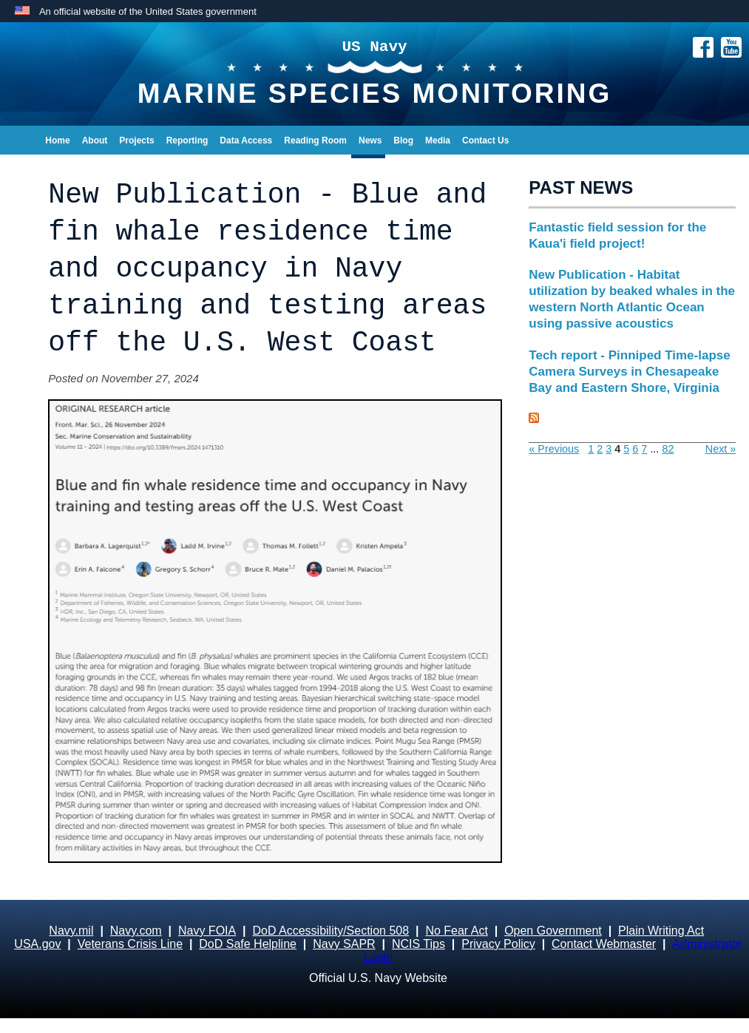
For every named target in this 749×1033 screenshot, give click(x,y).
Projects (136, 140)
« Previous (554, 449)
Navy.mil (71, 930)
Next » (720, 449)
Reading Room (315, 140)
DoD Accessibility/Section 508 (330, 930)
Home (57, 140)
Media (437, 140)
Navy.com (136, 930)
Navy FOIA (207, 930)
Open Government (553, 930)
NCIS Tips (418, 944)
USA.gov (37, 944)
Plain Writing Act (661, 930)
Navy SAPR (344, 944)
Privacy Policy (498, 944)
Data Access (246, 140)
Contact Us (485, 140)
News (370, 140)
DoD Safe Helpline (247, 944)
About (95, 140)
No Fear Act (456, 930)
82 (668, 449)
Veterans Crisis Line (130, 944)
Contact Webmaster (604, 944)
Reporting (187, 140)
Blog (403, 140)
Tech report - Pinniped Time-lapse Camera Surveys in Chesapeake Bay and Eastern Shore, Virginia (629, 371)
